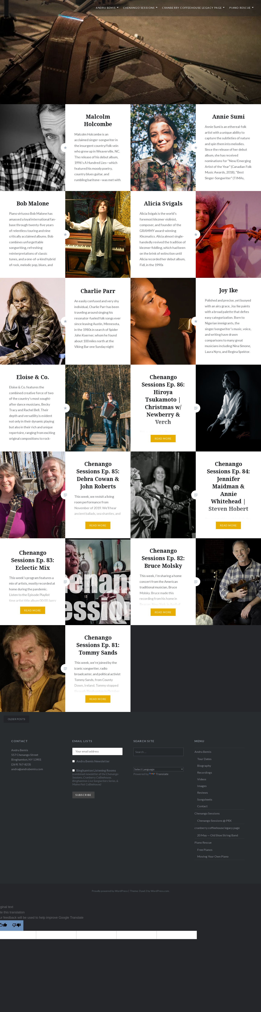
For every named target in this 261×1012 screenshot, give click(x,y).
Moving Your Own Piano (213, 856)
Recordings (204, 772)
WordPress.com (160, 890)
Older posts (16, 719)
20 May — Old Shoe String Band (217, 835)
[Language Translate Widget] (158, 769)
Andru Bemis (106, 7)
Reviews (202, 792)
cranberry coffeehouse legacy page (192, 7)
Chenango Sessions (139, 7)
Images (202, 786)
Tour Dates (204, 759)
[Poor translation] (16, 925)
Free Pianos (204, 849)
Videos (201, 779)
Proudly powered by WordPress (110, 890)
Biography (204, 765)
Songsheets (204, 799)
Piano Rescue (240, 7)
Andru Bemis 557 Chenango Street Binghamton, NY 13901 (26, 754)
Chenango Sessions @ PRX (214, 820)
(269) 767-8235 (21, 764)
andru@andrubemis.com (27, 769)
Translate (158, 774)
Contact (202, 806)
